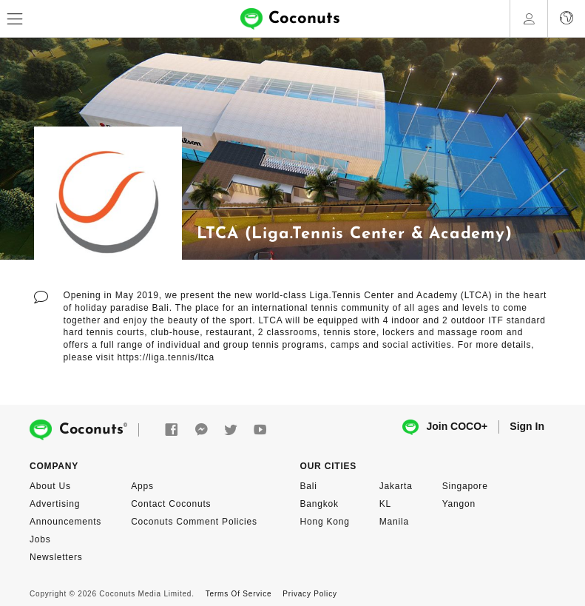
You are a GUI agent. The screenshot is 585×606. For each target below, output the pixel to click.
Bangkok (319, 504)
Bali (308, 486)
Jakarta (396, 486)
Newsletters (56, 557)
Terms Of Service (238, 594)
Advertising (55, 504)
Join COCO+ (444, 427)
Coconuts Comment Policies (194, 521)
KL (385, 504)
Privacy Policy (310, 594)
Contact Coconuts (171, 504)
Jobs (40, 539)
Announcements (65, 521)
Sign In (527, 426)
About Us (50, 486)
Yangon (459, 504)
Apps (142, 486)
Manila (394, 521)
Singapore (465, 486)
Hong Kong (325, 521)
